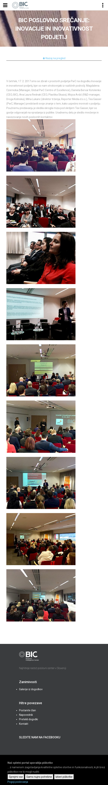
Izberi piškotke (63, 776)
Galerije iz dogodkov (31, 689)
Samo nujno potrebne (39, 776)
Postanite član (27, 710)
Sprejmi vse (16, 776)
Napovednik (26, 714)
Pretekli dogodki (28, 719)
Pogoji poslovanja (17, 781)
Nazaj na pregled (54, 58)
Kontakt (23, 723)
